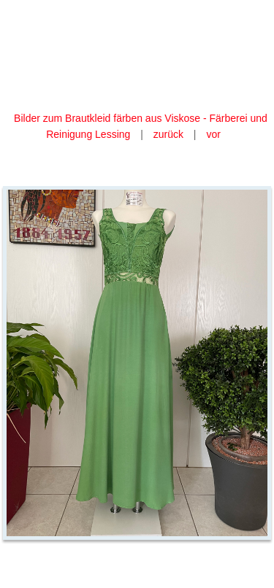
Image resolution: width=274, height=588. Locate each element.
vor (213, 134)
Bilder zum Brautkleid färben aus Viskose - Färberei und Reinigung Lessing (140, 126)
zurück (168, 134)
